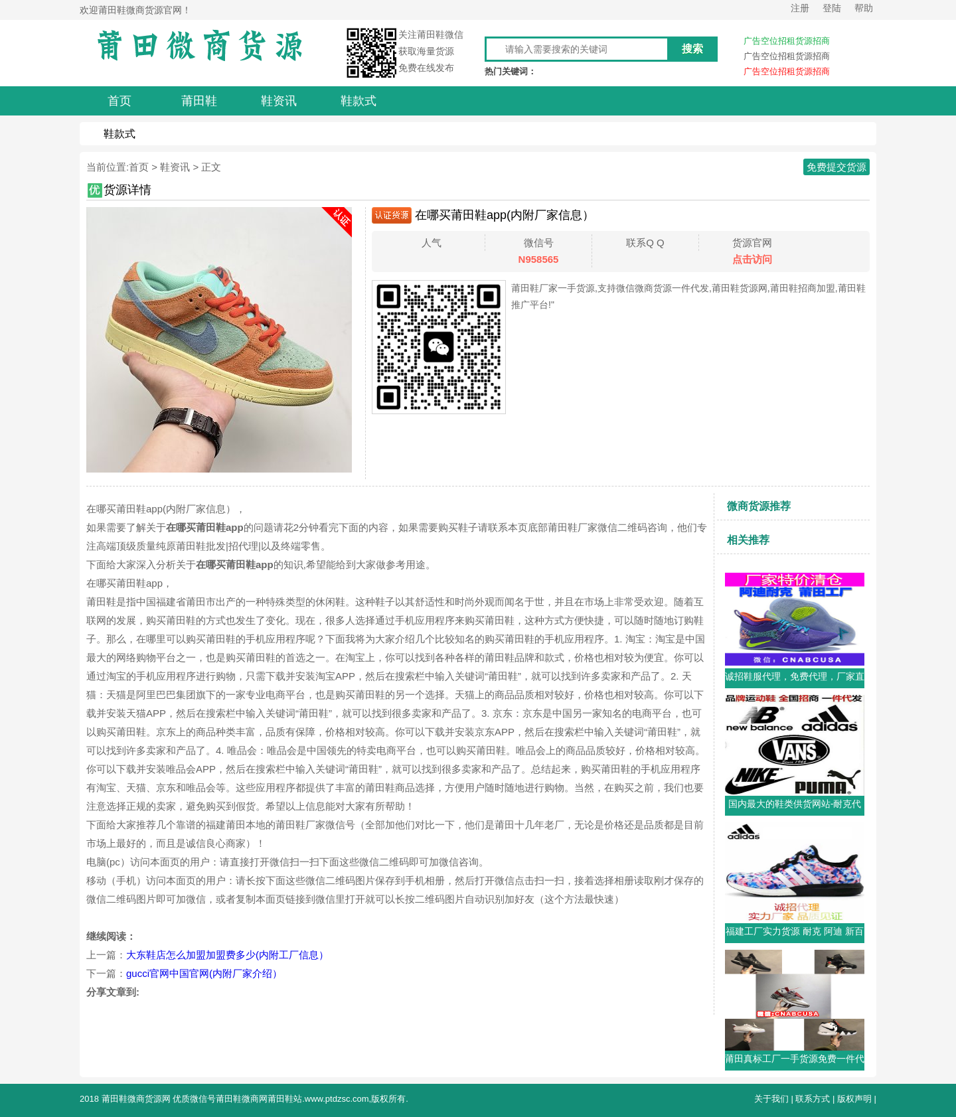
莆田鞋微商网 (242, 1099)
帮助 (863, 8)
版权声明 (854, 1099)
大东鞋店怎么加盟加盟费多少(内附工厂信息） (227, 954)
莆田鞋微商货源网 (136, 1099)
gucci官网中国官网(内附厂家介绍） (204, 973)
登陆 (832, 8)
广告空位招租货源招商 (787, 41)
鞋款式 (119, 133)
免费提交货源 (836, 167)
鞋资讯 (175, 167)
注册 (800, 8)
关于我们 (771, 1099)
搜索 (692, 48)
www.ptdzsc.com (337, 1099)
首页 (139, 167)
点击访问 (752, 259)
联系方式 (812, 1099)
